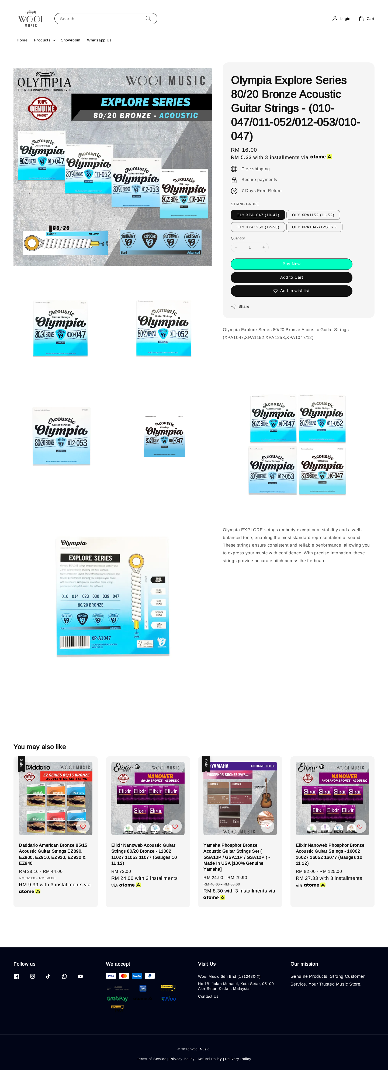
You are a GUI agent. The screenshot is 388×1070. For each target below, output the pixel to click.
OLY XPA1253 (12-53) (258, 227)
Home (22, 40)
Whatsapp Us (99, 40)
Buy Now (292, 263)
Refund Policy (210, 1059)
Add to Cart (291, 277)
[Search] (148, 18)
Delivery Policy (238, 1059)
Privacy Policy (182, 1059)
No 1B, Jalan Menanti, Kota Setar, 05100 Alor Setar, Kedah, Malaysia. (236, 986)
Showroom (71, 40)
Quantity (238, 238)
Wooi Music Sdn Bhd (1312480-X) (229, 976)
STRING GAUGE (245, 204)
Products (42, 40)
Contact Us (208, 996)
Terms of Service (152, 1059)
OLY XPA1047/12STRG (314, 227)
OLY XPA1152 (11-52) (313, 215)
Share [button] (240, 306)
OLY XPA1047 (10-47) (258, 215)
